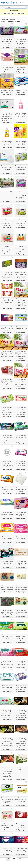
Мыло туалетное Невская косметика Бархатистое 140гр (7, 587)
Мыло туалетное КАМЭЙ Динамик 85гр (7, 538)
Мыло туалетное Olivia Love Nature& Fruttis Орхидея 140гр (7, 381)
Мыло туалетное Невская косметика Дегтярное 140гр (7, 612)
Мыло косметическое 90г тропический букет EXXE (21, 248)
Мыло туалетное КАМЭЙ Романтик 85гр (21, 538)
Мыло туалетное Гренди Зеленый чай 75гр (7, 514)
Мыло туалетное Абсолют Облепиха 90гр (7, 489)
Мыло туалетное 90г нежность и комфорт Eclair (7, 328)
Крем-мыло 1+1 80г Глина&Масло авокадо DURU (21, 67)
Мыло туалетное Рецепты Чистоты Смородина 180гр (21, 687)
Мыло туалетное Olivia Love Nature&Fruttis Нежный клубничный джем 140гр (21, 382)
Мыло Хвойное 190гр (21, 769)
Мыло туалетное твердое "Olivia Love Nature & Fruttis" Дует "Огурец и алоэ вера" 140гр (7, 713)
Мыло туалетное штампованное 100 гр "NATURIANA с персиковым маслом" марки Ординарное (7, 772)
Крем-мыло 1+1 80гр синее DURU (21, 91)
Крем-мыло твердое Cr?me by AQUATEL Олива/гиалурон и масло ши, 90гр (21, 168)
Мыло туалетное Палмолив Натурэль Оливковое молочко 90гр (21, 637)
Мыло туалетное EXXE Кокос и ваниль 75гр (21, 328)
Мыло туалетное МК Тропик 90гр (7, 562)
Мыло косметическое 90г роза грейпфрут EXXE (7, 248)
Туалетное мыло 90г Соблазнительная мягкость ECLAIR (21, 850)
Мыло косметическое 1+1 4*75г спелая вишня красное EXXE (7, 222)
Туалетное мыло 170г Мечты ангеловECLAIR (21, 825)
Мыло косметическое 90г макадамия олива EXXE (21, 222)
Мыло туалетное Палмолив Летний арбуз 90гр (7, 636)
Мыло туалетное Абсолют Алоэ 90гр (21, 436)
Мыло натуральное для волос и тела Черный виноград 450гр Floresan (21, 275)
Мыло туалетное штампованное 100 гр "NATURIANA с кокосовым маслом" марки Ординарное (21, 713)
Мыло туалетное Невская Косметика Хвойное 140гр (21, 612)
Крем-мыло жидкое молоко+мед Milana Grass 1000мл (21, 143)
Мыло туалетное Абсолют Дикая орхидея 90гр (21, 463)
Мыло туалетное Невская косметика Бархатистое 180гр (21, 587)
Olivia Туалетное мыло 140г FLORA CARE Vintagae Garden (21, 42)
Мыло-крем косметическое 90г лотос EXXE (7, 825)
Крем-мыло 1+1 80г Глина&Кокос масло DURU (7, 67)
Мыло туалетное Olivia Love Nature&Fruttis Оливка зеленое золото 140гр (7, 410)
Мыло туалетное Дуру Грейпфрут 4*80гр (21, 514)
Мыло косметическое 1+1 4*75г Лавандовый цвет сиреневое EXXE (21, 195)
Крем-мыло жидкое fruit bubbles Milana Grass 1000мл (21, 115)
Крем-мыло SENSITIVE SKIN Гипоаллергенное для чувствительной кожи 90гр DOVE (7, 116)
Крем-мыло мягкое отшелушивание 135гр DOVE (7, 167)
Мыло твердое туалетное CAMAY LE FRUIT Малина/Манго (7, 300)
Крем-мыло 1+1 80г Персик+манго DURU (7, 91)
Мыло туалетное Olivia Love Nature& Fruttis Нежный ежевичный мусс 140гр (21, 354)
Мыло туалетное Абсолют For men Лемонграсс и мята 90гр (7, 437)
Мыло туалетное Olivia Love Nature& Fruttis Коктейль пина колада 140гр (7, 353)
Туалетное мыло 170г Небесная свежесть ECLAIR (7, 850)
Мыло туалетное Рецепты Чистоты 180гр (7, 687)
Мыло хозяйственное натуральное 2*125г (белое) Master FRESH (7, 800)
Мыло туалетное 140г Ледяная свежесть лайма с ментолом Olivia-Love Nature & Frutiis (21, 302)
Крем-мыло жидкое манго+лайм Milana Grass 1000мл (7, 143)
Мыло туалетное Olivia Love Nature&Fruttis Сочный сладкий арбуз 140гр (21, 410)
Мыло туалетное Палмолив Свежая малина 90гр (21, 663)
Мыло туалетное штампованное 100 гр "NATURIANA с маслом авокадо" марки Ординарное (7, 741)
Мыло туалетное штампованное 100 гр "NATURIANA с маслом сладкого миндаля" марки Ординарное (21, 742)
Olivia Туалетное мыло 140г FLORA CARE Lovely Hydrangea (7, 42)
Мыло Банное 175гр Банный (7, 193)
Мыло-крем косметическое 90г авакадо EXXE (21, 799)
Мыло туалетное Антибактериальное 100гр (21, 489)
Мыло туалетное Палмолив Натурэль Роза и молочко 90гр (7, 663)
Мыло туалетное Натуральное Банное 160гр (21, 563)
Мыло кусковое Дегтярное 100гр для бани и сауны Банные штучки (7, 275)
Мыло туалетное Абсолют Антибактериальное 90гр (7, 464)
